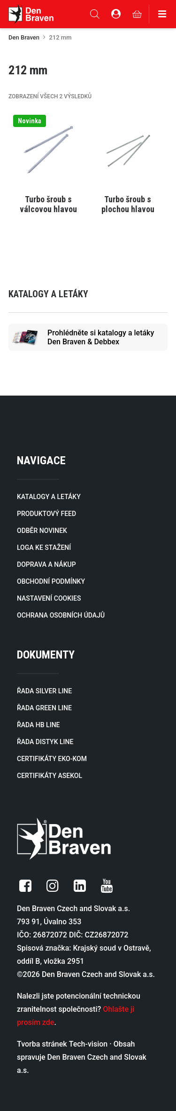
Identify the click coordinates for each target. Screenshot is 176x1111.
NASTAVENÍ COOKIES (49, 598)
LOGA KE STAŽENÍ (44, 547)
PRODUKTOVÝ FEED (46, 513)
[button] (48, 150)
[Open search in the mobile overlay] (94, 14)
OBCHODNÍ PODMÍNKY (51, 581)
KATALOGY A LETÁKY (49, 496)
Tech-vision (88, 1044)
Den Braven (23, 37)
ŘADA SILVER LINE (44, 691)
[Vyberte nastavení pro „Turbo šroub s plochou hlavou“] (128, 199)
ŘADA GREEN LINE (44, 708)
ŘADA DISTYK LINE (45, 742)
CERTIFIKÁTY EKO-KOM (52, 758)
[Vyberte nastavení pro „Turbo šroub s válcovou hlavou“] (48, 199)
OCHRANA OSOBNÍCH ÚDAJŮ (61, 615)
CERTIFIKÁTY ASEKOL (49, 775)
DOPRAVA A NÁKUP (46, 564)
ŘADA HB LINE (38, 725)
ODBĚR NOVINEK (42, 530)
